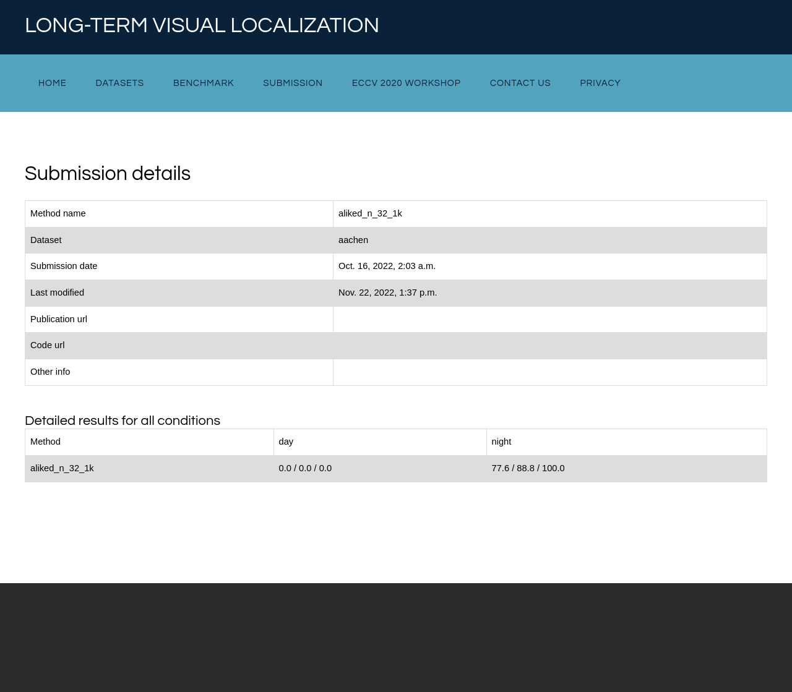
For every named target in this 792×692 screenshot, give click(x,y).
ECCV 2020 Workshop (406, 83)
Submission (292, 83)
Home (52, 83)
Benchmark (203, 83)
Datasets (120, 83)
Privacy (600, 83)
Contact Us (520, 83)
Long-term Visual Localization (202, 26)
